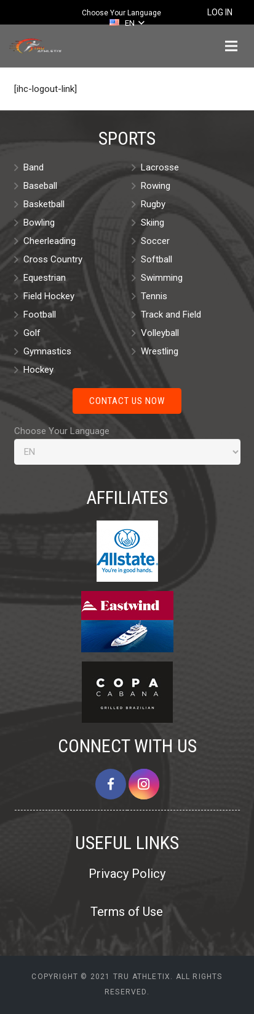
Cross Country (52, 259)
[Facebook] (110, 784)
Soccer (155, 240)
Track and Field (171, 314)
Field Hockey (48, 296)
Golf (32, 332)
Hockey (38, 369)
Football (39, 314)
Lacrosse (160, 167)
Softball (156, 259)
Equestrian (44, 277)
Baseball (40, 185)
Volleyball (160, 332)
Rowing (155, 185)
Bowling (39, 222)
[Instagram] (144, 784)
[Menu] (231, 46)
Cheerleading (49, 240)
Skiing (152, 222)
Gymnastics (47, 351)
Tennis (154, 296)
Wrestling (159, 351)
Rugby (153, 204)
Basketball (44, 204)
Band (33, 167)
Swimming (162, 277)
